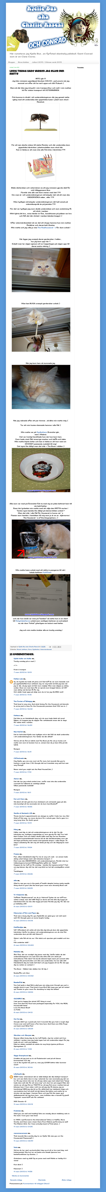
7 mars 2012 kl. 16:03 (23, 709)
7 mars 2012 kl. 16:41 (23, 752)
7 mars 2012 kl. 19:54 (23, 847)
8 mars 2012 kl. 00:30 (24, 945)
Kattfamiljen (18, 927)
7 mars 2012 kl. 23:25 (23, 888)
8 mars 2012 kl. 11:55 (23, 1049)
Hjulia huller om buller (22, 658)
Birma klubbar (23, 62)
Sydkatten (36, 649)
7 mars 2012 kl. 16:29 (23, 725)
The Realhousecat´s (47, 228)
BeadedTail (18, 982)
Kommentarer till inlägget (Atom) (36, 1183)
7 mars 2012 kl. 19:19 (23, 823)
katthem (24, 649)
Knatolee (17, 1111)
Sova (30, 649)
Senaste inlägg (16, 1180)
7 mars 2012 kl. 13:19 (23, 672)
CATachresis (19, 758)
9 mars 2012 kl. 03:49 (23, 1141)
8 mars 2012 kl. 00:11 (23, 906)
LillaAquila (18, 1074)
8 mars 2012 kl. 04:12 (23, 1012)
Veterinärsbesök (46, 649)
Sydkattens (42, 432)
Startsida (42, 1180)
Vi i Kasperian (19, 895)
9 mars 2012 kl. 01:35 (23, 1127)
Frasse (16, 854)
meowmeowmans (20, 1133)
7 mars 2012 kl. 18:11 (22, 792)
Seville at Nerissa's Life (23, 813)
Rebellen (17, 952)
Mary (16, 829)
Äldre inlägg (66, 1180)
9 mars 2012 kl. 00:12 (23, 1104)
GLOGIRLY (18, 999)
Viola (16, 1147)
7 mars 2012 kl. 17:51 (22, 772)
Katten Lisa (18, 679)
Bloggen (11, 62)
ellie (15, 880)
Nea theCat (18, 732)
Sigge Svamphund (21, 1055)
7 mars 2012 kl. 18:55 (23, 807)
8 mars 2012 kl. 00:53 (23, 976)
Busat (19, 649)
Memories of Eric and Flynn (25, 913)
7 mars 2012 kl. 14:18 (23, 695)
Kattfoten (47, 572)
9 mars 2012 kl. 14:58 (23, 1171)
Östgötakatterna (23, 621)
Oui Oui (17, 1019)
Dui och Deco (19, 799)
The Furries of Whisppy (23, 701)
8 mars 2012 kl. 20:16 (23, 1067)
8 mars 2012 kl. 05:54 (23, 1029)
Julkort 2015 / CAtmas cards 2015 (47, 62)
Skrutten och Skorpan (23, 1035)
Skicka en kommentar (20, 1176)
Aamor (16, 779)
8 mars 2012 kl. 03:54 (23, 992)
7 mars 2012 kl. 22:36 (23, 874)
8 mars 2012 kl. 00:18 (23, 921)
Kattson (17, 715)
